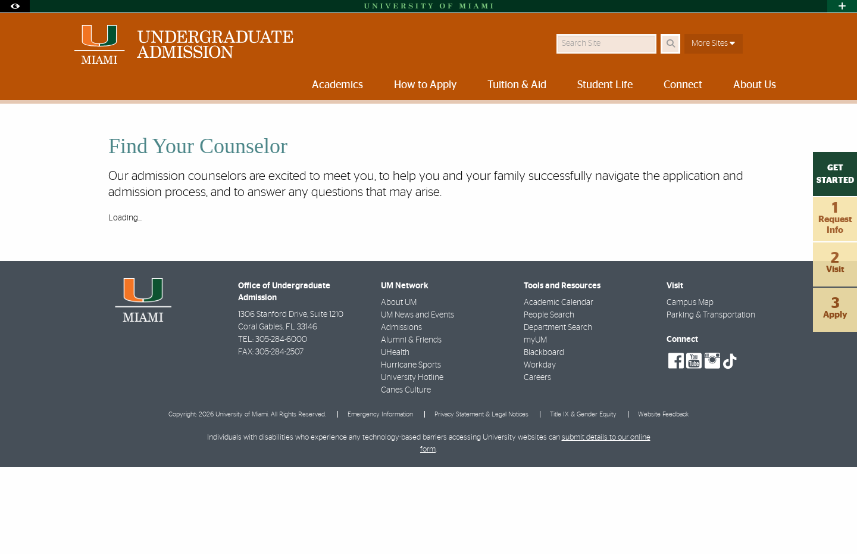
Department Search (558, 414)
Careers (537, 464)
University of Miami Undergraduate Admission (178, 128)
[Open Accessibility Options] (15, 6)
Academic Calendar (558, 389)
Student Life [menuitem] (605, 85)
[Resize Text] (756, 120)
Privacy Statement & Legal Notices (481, 501)
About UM (399, 389)
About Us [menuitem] (754, 85)
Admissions (401, 414)
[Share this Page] (785, 121)
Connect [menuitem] (683, 85)
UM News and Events (417, 402)
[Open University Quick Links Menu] (842, 6)
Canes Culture (406, 477)
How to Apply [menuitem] (425, 85)
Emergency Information (380, 501)
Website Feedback (663, 501)
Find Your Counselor (358, 128)
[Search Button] (670, 44)
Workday (540, 452)
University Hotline (412, 464)
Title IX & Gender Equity (583, 501)
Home (72, 128)
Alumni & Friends (411, 427)
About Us (289, 128)
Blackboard (544, 439)
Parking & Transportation (711, 402)
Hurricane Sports (411, 452)
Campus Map (690, 389)
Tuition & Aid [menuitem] (516, 85)
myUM (535, 427)
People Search (549, 402)
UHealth (395, 439)
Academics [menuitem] (337, 85)
